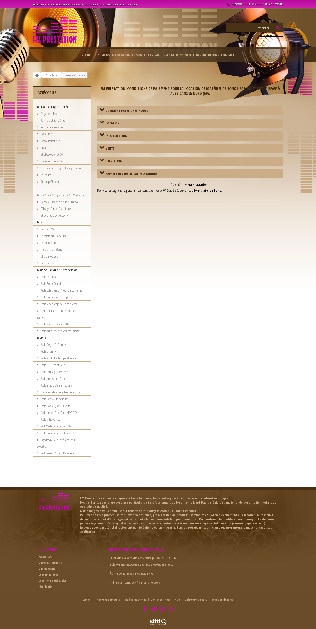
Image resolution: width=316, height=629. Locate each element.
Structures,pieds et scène (54, 215)
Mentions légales (222, 600)
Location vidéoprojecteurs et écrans (60, 392)
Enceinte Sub (48, 242)
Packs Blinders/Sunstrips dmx (56, 385)
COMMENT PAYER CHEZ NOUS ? (127, 110)
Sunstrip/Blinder (49, 181)
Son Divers (46, 263)
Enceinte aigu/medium (53, 236)
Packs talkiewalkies (50, 419)
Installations (207, 55)
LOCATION (113, 123)
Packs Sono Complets (52, 283)
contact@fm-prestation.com (142, 582)
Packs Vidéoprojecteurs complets (58, 304)
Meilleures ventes (135, 600)
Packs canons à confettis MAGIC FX (58, 412)
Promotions (45, 557)
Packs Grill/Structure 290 (53, 365)
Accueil (87, 55)
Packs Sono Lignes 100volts (55, 406)
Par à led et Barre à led (52, 120)
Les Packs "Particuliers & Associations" (57, 270)
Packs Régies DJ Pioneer (53, 344)
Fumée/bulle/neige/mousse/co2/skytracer (60, 195)
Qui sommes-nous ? (196, 600)
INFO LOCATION (116, 135)
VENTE (110, 148)
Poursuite (45, 175)
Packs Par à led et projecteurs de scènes (56, 313)
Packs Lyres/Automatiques (54, 399)
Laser (43, 147)
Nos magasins (46, 569)
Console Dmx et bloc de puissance (59, 202)
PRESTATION (114, 161)
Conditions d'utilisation (52, 580)
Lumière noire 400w (51, 161)
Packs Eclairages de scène (54, 371)
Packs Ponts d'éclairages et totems (58, 358)
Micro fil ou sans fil (50, 256)
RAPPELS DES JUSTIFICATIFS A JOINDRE (131, 173)
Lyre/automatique (50, 141)
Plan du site (45, 586)
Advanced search (271, 35)
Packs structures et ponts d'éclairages (60, 331)
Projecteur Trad (48, 113)
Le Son (137, 55)
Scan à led (46, 134)
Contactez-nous (48, 575)
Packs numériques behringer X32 (58, 433)
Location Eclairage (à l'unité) (52, 107)
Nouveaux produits (50, 563)
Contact (228, 55)
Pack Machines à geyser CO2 (55, 426)
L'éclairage (153, 55)
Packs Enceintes (48, 276)
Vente (189, 55)
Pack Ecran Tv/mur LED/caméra (57, 453)
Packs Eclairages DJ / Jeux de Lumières (61, 290)
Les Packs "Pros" (45, 337)
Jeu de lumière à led (52, 127)
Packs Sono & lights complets (56, 297)
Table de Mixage (49, 229)
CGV (177, 600)
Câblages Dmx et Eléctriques (55, 208)
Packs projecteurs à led (53, 378)
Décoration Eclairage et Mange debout (61, 168)
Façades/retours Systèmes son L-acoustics (56, 443)
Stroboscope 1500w (51, 154)
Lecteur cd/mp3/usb (51, 249)
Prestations (173, 55)
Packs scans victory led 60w (54, 324)
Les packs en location (112, 55)
